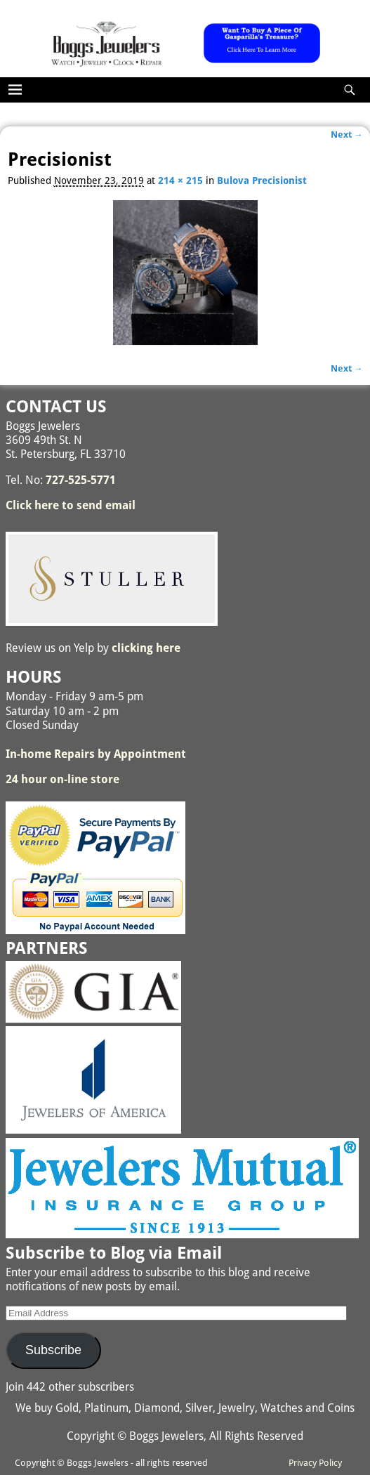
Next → (347, 134)
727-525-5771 (81, 480)
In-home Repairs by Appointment (96, 754)
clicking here (146, 648)
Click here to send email (71, 505)
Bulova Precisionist (262, 180)
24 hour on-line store (62, 779)
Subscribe (53, 1350)
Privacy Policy (315, 1462)
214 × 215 (180, 180)
